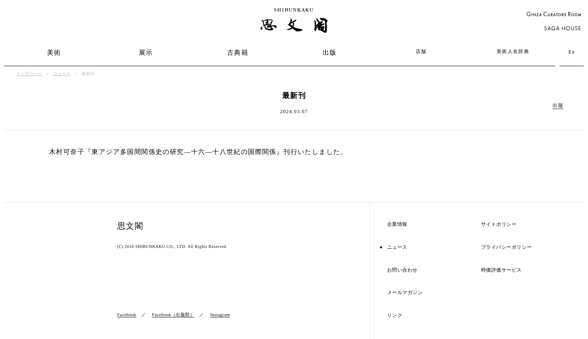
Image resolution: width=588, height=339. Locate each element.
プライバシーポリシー (506, 247)
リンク (395, 315)
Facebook (126, 314)
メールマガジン (405, 292)
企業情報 (397, 224)
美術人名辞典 (513, 51)
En (571, 52)
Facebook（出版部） (173, 314)
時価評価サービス (501, 270)
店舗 (421, 51)
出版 (330, 52)
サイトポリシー (499, 224)
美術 (54, 52)
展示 (146, 52)
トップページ (29, 73)
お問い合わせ (402, 270)
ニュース (62, 73)
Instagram (220, 314)
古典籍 (237, 52)
